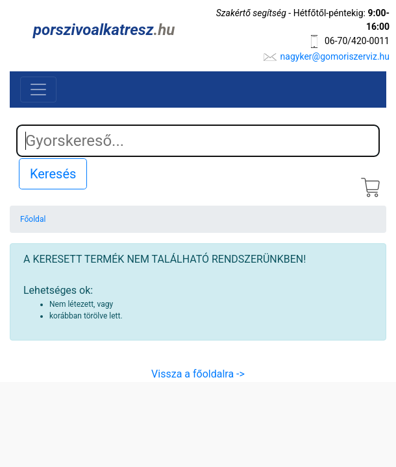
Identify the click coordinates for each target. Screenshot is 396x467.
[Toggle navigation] (38, 89)
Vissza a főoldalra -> (198, 374)
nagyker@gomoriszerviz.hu (335, 56)
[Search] (198, 141)
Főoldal (32, 219)
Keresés (53, 174)
